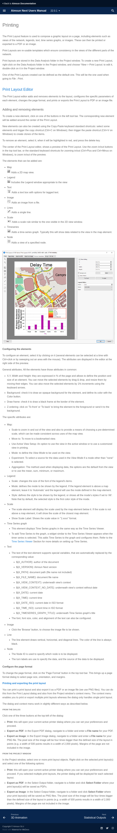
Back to (19, 3)
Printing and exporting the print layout (24, 683)
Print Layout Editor (17, 89)
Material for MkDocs (20, 829)
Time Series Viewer (22, 541)
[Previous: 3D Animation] (16, 816)
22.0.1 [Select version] (54, 10)
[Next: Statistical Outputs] (98, 816)
